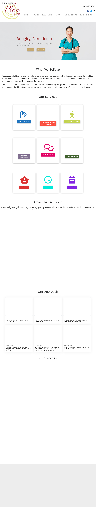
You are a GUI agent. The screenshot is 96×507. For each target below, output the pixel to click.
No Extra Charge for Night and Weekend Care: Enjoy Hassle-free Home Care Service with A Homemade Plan (47, 349)
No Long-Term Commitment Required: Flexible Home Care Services (75, 321)
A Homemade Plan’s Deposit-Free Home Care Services (18, 321)
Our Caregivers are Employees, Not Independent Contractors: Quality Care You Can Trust (19, 349)
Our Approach (9, 318)
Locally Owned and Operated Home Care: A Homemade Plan (77, 348)
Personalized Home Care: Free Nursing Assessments (47, 321)
